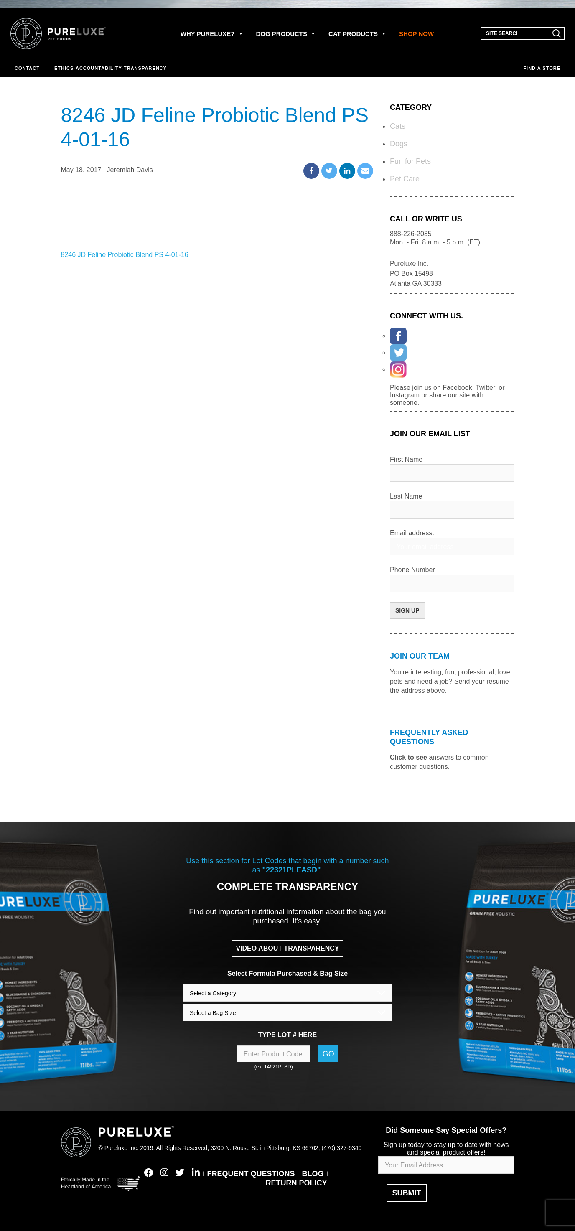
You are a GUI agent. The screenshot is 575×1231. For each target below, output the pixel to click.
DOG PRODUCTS (286, 33)
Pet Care (405, 179)
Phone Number (412, 569)
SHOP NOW (416, 33)
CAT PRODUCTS (357, 33)
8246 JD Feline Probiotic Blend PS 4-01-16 (124, 254)
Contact (27, 68)
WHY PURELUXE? (212, 33)
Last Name (406, 496)
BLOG (313, 1174)
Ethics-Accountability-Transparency (110, 68)
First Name (406, 459)
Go (328, 1054)
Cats (397, 126)
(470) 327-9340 (342, 1148)
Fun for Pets (410, 161)
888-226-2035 (411, 233)
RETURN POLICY (296, 1183)
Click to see (408, 757)
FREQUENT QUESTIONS (251, 1174)
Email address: (412, 533)
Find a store (541, 68)
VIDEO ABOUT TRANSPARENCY (287, 948)
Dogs (398, 144)
